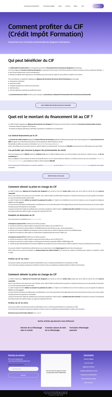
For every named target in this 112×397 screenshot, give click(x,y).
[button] (98, 6)
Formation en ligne (48, 6)
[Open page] (32, 340)
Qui (83, 6)
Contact (67, 6)
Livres (60, 6)
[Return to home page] (12, 6)
